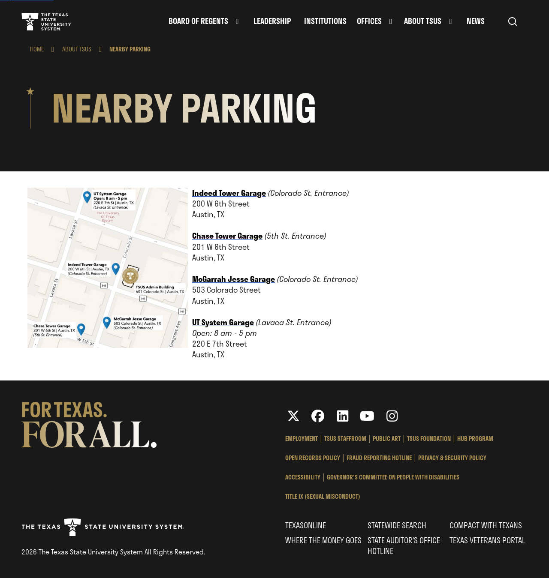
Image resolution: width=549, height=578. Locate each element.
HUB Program (475, 438)
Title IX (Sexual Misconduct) (322, 496)
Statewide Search (397, 525)
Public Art (387, 438)
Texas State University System (46, 21)
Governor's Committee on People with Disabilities (393, 477)
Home (37, 49)
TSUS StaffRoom (345, 438)
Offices (369, 21)
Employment (301, 438)
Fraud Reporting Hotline (379, 457)
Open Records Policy (312, 457)
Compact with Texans (485, 525)
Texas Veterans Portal (487, 540)
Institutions (325, 21)
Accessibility (302, 477)
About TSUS (422, 21)
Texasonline (305, 525)
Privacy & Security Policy (452, 457)
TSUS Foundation (429, 438)
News (476, 21)
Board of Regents (198, 21)
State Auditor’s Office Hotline (404, 545)
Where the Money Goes (323, 540)
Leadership (272, 21)
